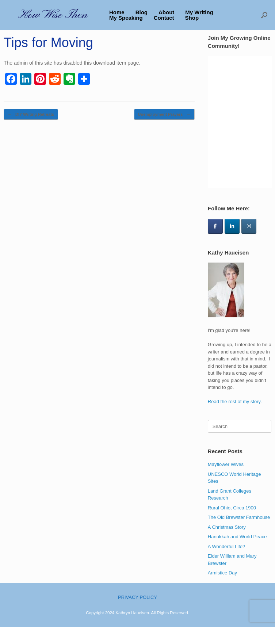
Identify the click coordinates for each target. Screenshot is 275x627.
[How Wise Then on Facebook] (215, 226)
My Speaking (126, 17)
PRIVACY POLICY (137, 597)
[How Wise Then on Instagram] (248, 226)
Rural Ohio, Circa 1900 (232, 508)
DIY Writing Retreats (31, 114)
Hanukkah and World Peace (237, 536)
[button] (264, 15)
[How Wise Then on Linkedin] (232, 226)
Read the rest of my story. (235, 401)
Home (117, 12)
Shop (192, 17)
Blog (141, 12)
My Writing (199, 12)
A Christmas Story (227, 527)
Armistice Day (222, 573)
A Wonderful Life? (226, 546)
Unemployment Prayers (164, 114)
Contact (164, 17)
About (166, 12)
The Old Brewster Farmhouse (239, 517)
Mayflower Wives (226, 464)
